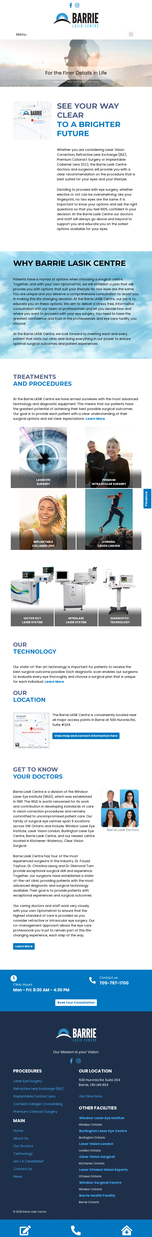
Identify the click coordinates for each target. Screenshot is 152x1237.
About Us (21, 1138)
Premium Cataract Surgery (35, 1111)
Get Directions (90, 1096)
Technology (23, 1153)
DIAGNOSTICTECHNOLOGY (120, 620)
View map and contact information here (86, 736)
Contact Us (23, 1169)
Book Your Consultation (76, 1002)
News (18, 1176)
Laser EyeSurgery (43, 482)
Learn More (23, 946)
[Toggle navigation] (131, 34)
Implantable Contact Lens (34, 1096)
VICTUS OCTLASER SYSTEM (32, 620)
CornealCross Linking (109, 544)
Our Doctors (23, 1146)
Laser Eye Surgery (28, 1081)
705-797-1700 (114, 983)
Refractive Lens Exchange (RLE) (39, 1088)
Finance (146, 498)
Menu (21, 34)
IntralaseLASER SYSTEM (76, 620)
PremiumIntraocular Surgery (109, 482)
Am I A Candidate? (29, 1161)
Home (18, 1130)
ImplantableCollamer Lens (43, 544)
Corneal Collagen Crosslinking (38, 1104)
